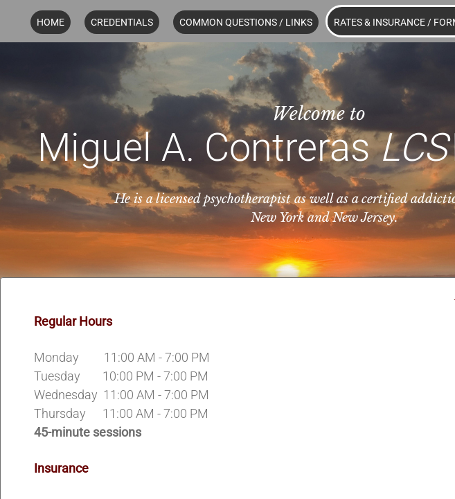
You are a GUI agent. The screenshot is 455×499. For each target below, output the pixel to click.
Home (50, 22)
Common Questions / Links (245, 22)
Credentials (122, 22)
